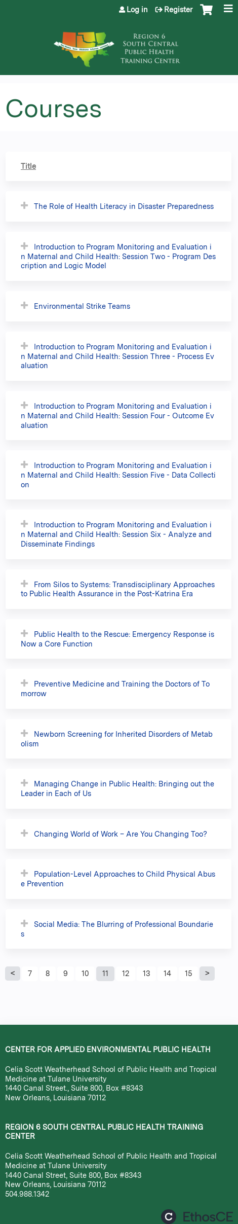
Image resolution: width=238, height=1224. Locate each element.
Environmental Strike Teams (82, 306)
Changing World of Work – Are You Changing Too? (120, 834)
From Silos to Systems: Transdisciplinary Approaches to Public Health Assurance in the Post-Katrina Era (118, 589)
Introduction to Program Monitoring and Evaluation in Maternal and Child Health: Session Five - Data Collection (118, 474)
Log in (137, 9)
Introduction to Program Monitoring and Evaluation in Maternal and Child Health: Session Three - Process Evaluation (117, 356)
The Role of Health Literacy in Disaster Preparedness (124, 206)
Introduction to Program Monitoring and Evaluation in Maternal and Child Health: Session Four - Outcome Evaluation (117, 415)
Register (178, 9)
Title (28, 166)
